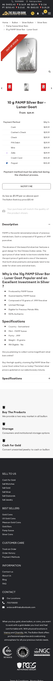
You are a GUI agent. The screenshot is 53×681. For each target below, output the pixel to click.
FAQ (4, 583)
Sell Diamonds (8, 496)
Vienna (7, 632)
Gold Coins (7, 514)
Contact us (7, 571)
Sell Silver (6, 492)
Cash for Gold (11, 445)
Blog (4, 579)
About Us (6, 575)
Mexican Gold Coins (11, 522)
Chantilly (19, 632)
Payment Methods (11, 557)
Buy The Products (14, 412)
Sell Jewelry (7, 500)
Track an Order (9, 549)
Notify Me (27, 186)
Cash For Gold (9, 480)
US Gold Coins (9, 518)
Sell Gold (6, 488)
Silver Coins (7, 534)
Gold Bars (7, 526)
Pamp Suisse (8, 530)
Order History (8, 553)
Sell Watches (8, 484)
